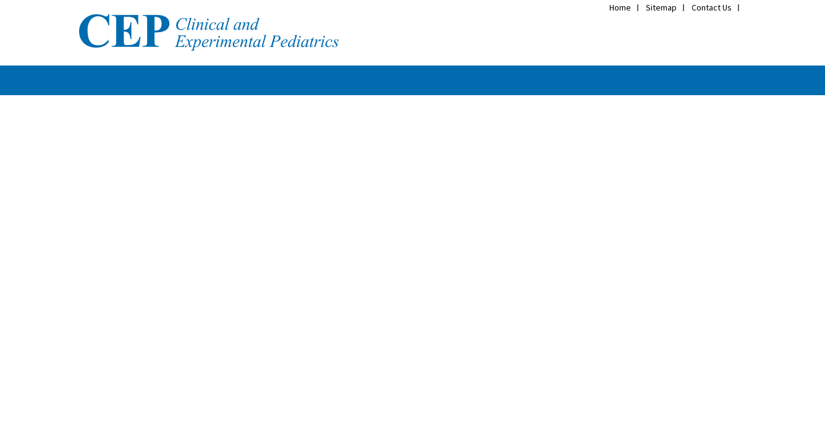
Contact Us (712, 7)
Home (620, 7)
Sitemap (661, 7)
